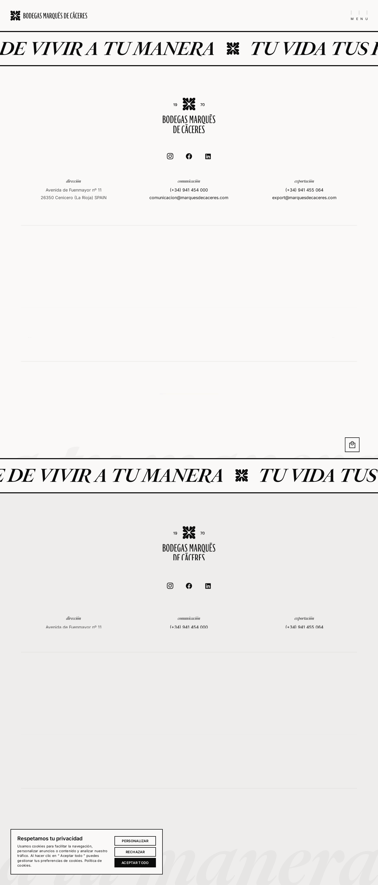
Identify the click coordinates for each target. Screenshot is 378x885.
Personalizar (135, 841)
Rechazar (135, 852)
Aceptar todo (135, 863)
